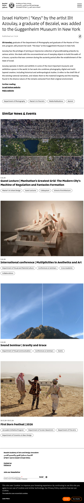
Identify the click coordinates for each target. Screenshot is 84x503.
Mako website (8, 90)
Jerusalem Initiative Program (13, 430)
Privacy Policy (18, 478)
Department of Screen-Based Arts (40, 430)
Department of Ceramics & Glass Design (17, 435)
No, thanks (76, 499)
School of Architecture (62, 190)
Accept (66, 499)
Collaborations (7, 273)
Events (60, 351)
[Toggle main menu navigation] (79, 5)
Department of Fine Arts (67, 430)
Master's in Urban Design (11, 190)
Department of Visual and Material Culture (18, 268)
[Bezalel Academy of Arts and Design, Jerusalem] (21, 5)
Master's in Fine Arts (37, 101)
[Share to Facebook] (80, 36)
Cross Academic (67, 268)
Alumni (70, 101)
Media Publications (56, 101)
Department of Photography (14, 101)
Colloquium (45, 190)
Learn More (6, 499)
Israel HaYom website (11, 87)
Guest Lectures (30, 190)
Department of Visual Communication (16, 351)
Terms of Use (25, 478)
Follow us (7, 465)
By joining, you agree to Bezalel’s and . (15, 478)
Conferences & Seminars (47, 268)
